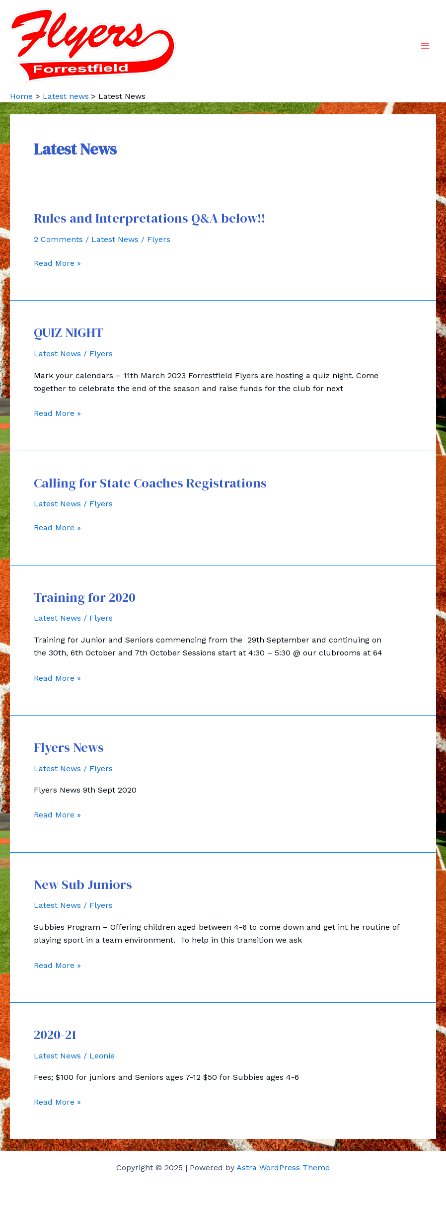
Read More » (57, 263)
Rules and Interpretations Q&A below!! (149, 218)
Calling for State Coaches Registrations (150, 483)
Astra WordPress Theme (283, 1167)
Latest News (115, 239)
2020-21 (55, 1035)
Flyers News (69, 747)
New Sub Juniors (83, 884)
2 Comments (58, 239)
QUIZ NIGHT (68, 332)
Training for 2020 (85, 597)
